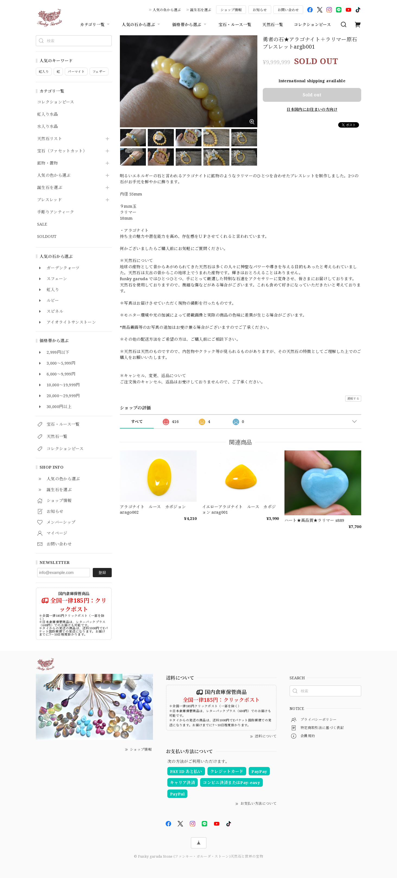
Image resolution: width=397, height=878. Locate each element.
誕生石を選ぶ (200, 9)
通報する (353, 398)
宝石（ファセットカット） (62, 151)
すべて (137, 421)
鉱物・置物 (47, 163)
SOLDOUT (46, 236)
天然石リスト (49, 138)
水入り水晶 (47, 126)
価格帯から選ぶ (189, 24)
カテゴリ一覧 (95, 24)
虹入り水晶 (47, 114)
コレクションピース (312, 24)
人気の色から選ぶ (167, 9)
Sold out (312, 95)
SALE (42, 224)
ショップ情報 (231, 9)
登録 (102, 572)
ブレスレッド (49, 199)
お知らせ (260, 9)
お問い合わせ (288, 9)
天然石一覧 (272, 24)
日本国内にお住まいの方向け (312, 109)
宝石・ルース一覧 (235, 24)
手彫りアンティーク (55, 212)
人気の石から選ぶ (141, 24)
